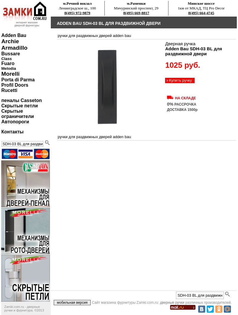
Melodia (8, 68)
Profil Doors (14, 85)
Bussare (10, 53)
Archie (10, 41)
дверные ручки (172, 303)
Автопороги (15, 121)
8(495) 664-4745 (201, 13)
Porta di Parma (18, 79)
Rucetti (9, 90)
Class (6, 58)
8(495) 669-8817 (136, 13)
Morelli (10, 74)
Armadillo (14, 48)
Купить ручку (180, 80)
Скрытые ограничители (17, 114)
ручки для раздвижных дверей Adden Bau (94, 35)
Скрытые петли (19, 105)
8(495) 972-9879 (77, 13)
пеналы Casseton (21, 100)
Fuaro (7, 63)
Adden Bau (13, 35)
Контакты (12, 131)
